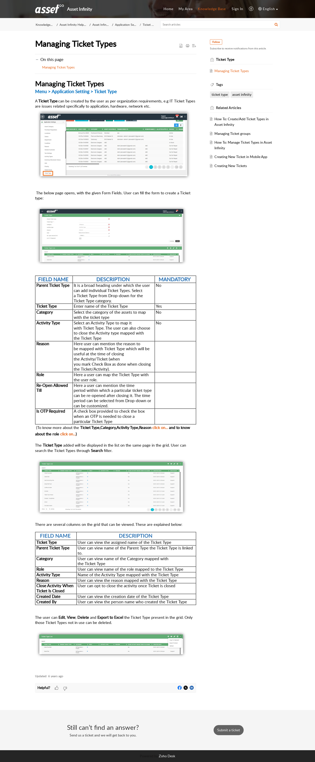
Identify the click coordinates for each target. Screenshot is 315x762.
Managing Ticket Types (58, 67)
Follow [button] (216, 42)
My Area (186, 8)
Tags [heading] (219, 84)
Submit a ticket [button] (228, 730)
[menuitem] (168, 9)
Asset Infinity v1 (103, 25)
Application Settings (129, 25)
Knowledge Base (212, 8)
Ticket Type (150, 25)
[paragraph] (115, 374)
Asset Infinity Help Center (77, 25)
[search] (220, 24)
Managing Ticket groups (232, 133)
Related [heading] (228, 107)
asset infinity (241, 94)
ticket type (220, 94)
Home (168, 8)
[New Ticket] (229, 730)
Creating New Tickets (230, 165)
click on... (160, 427)
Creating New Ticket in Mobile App (240, 156)
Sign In (237, 8)
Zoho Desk (167, 756)
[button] (251, 9)
